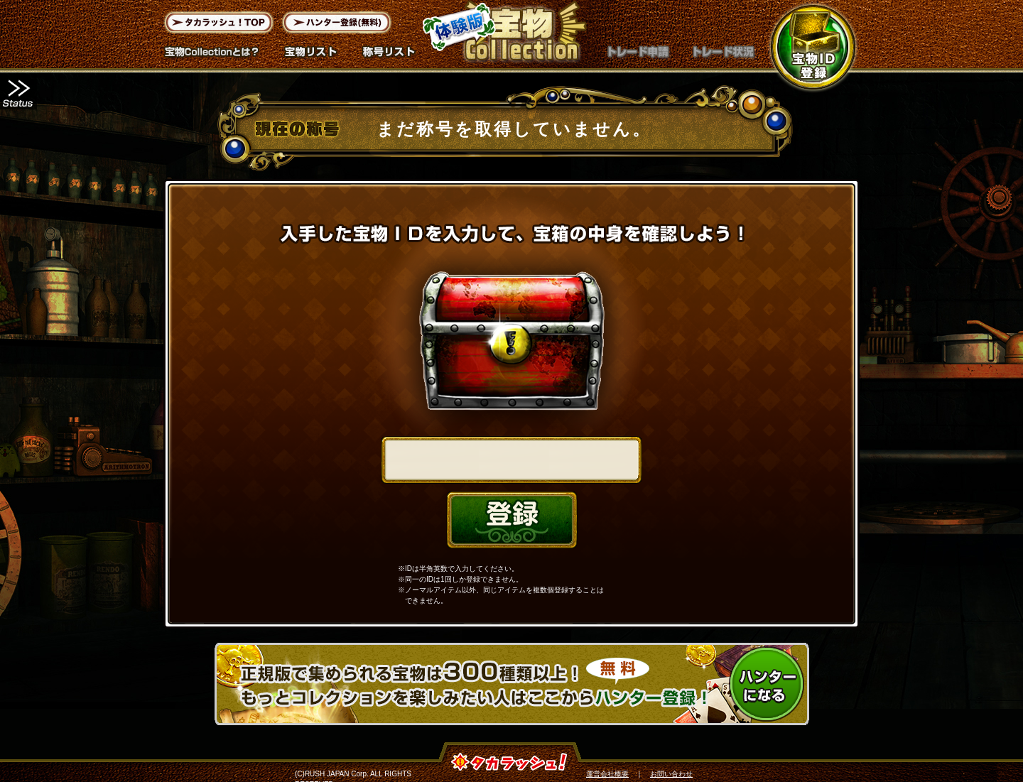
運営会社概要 (607, 774)
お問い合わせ (671, 774)
